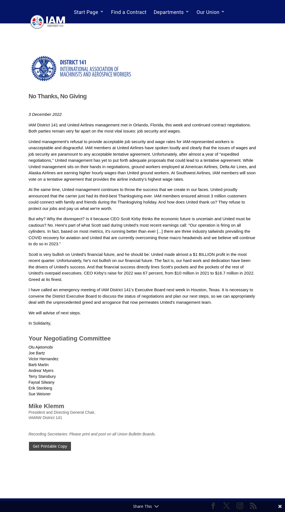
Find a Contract (128, 12)
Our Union (207, 12)
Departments (169, 12)
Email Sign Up (90, 27)
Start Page (86, 12)
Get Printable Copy (50, 446)
